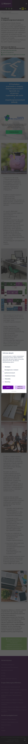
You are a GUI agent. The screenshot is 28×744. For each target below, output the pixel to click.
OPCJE (8, 387)
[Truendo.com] (14, 391)
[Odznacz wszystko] (25, 353)
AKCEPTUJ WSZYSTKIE (20, 387)
